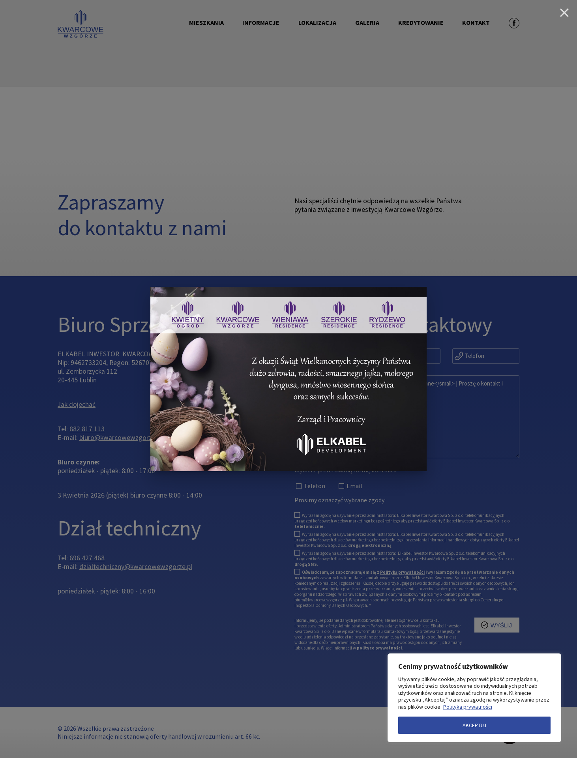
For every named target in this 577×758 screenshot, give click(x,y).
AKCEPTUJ (474, 725)
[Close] (564, 12)
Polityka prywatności (467, 706)
